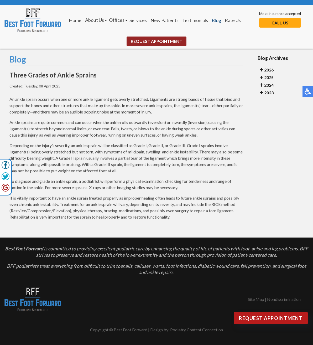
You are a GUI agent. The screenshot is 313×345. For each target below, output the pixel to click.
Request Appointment (156, 41)
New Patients (164, 20)
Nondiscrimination (284, 299)
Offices (116, 20)
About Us (94, 20)
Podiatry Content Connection (196, 329)
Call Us (280, 22)
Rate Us (233, 20)
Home (75, 20)
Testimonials (195, 20)
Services (138, 20)
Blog (216, 20)
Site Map (256, 299)
